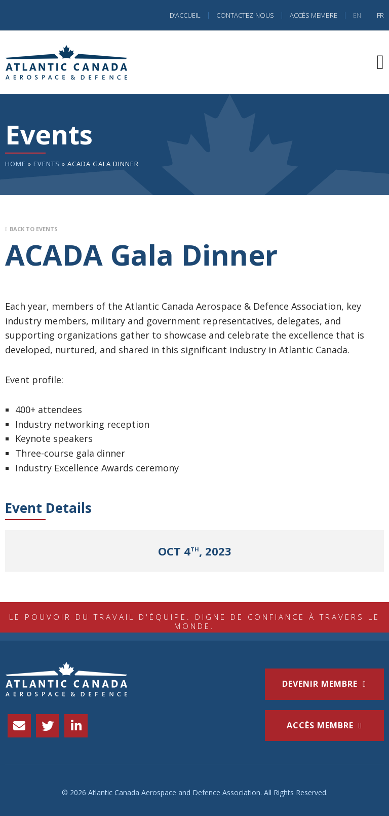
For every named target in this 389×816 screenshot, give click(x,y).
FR (380, 15)
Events (46, 163)
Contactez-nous (245, 15)
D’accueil (185, 15)
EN (357, 15)
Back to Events (34, 229)
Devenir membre (320, 683)
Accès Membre (313, 15)
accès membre (320, 725)
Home (15, 163)
